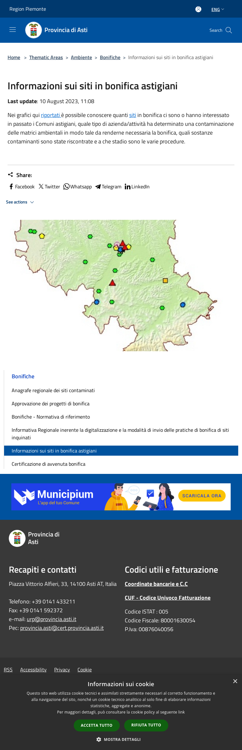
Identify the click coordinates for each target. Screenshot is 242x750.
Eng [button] (218, 9)
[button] (121, 739)
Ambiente (81, 57)
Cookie (85, 669)
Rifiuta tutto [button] (146, 725)
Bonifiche (110, 57)
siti (132, 115)
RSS (8, 669)
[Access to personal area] (198, 9)
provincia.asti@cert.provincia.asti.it (62, 628)
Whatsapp (77, 186)
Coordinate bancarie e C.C (156, 584)
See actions (21, 202)
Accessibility (33, 669)
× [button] (235, 681)
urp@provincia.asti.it (51, 619)
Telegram (107, 186)
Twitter (48, 186)
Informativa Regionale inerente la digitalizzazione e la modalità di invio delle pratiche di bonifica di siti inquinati (120, 433)
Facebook (21, 186)
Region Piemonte (27, 9)
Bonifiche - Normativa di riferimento (51, 416)
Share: (20, 175)
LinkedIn (137, 186)
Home (14, 57)
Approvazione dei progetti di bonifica (50, 403)
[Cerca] (229, 30)
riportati (51, 115)
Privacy (62, 669)
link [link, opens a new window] (181, 712)
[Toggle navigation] (12, 29)
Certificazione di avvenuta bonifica (48, 464)
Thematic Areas (46, 57)
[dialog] (121, 712)
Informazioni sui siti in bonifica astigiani (54, 450)
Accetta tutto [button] (96, 725)
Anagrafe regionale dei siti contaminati (53, 390)
